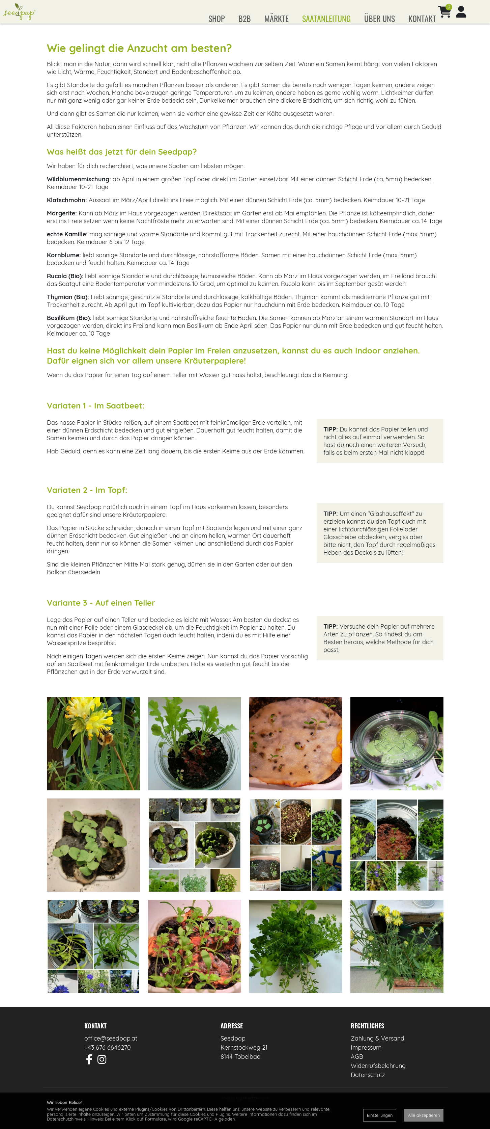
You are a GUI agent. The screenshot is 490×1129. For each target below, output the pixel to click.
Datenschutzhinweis (66, 1119)
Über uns (379, 18)
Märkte (276, 18)
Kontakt (422, 18)
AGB (357, 1067)
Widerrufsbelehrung (378, 1076)
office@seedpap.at (110, 1048)
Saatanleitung (326, 18)
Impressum (366, 1057)
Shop (216, 18)
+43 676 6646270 (107, 1057)
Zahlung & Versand (377, 1048)
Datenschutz (368, 1085)
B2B (244, 18)
